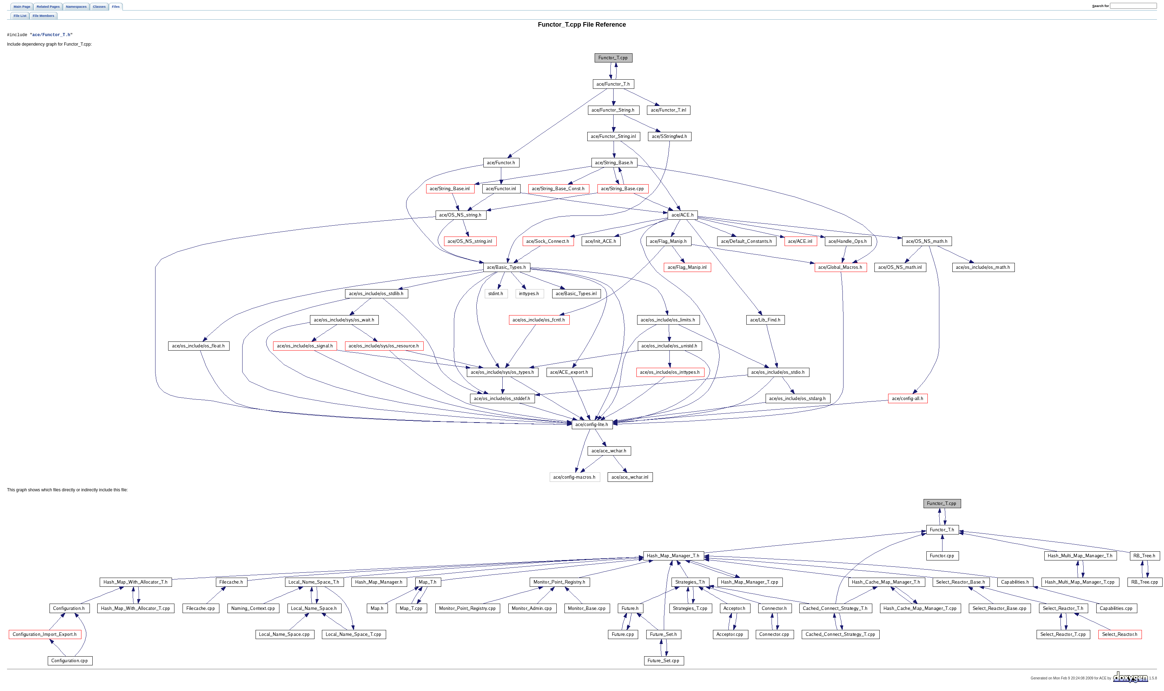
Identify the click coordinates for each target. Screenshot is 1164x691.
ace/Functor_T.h (51, 36)
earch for (1100, 6)
